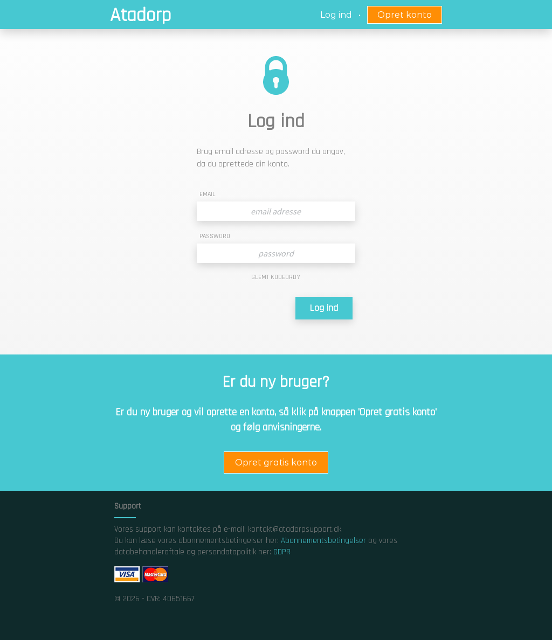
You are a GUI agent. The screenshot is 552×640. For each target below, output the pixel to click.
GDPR (282, 552)
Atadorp (140, 15)
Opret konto (404, 15)
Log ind (324, 308)
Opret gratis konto (276, 462)
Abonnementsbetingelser (323, 540)
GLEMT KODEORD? (275, 277)
